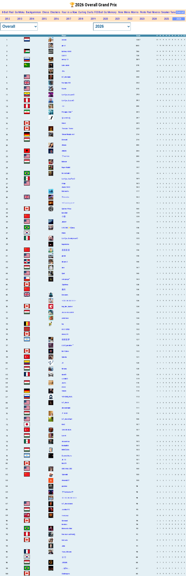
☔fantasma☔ (68, 492)
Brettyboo (65, 351)
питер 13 (65, 59)
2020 (105, 18)
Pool (149, 12)
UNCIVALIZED (67, 469)
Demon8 (65, 140)
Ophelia (64, 357)
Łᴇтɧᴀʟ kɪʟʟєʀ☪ (68, 95)
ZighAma (65, 285)
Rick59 (64, 463)
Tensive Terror (67, 128)
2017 (68, 18)
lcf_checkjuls (66, 77)
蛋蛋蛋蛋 (66, 250)
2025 (166, 18)
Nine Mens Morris (128, 12)
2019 (93, 18)
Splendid (65, 474)
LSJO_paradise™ (67, 345)
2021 (117, 18)
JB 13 (64, 460)
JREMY (64, 222)
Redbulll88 (65, 445)
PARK (64, 233)
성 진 (64, 557)
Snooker (165, 12)
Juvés (64, 383)
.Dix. (63, 71)
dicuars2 (65, 262)
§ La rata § (66, 118)
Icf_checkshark (67, 504)
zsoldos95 (66, 509)
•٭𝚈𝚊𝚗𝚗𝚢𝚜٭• (68, 203)
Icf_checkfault (67, 419)
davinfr (64, 374)
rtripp (63, 183)
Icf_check (65, 402)
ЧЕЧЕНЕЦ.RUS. (67, 397)
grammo (64, 486)
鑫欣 (64, 289)
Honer (64, 123)
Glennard (65, 521)
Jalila (63, 546)
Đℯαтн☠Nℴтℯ (67, 456)
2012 (7, 18)
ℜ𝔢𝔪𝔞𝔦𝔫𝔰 (65, 197)
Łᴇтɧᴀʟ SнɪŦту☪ (68, 179)
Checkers (55, 12)
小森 (64, 216)
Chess (45, 12)
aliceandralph (66, 408)
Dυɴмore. (65, 295)
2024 (154, 18)
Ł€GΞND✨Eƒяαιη (68, 228)
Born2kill (64, 213)
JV (62, 363)
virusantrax (66, 441)
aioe (63, 267)
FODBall (98, 12)
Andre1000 (66, 187)
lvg (63, 324)
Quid (63, 273)
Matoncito (65, 191)
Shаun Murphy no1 (68, 134)
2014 (31, 18)
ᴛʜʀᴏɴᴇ (65, 515)
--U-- (63, 106)
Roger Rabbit (66, 167)
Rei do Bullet (66, 173)
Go (105, 12)
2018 (80, 18)
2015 (44, 18)
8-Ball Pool (8, 12)
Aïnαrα (64, 145)
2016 (56, 18)
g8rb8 (64, 256)
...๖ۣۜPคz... (66, 568)
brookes (64, 524)
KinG (63, 424)
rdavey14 (65, 334)
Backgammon (33, 12)
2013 (19, 18)
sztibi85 (65, 379)
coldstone (65, 318)
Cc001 (64, 55)
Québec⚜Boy (66, 209)
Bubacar (64, 161)
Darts (90, 12)
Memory (112, 12)
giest (64, 45)
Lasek (64, 435)
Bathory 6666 (66, 51)
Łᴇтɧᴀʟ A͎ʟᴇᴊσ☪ (68, 100)
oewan (64, 40)
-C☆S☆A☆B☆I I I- (69, 498)
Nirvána (64, 369)
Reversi (156, 12)
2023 (142, 18)
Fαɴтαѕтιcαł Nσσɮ (68, 534)
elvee (64, 387)
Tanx (173, 12)
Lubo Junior (65, 65)
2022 (129, 18)
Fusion (64, 89)
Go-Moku (19, 12)
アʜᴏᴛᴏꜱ (65, 156)
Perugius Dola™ (67, 112)
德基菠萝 (66, 339)
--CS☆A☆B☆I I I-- (69, 301)
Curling (82, 12)
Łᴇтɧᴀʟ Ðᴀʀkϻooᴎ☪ (70, 238)
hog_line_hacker (67, 306)
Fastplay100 (66, 83)
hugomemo (65, 244)
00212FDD (66, 329)
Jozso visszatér (68, 312)
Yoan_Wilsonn (66, 552)
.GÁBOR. (65, 562)
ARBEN (64, 151)
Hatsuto (65, 540)
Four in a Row (69, 12)
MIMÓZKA (65, 450)
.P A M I (65, 413)
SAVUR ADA (66, 430)
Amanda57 (66, 480)
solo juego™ (66, 279)
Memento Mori (67, 528)
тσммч (64, 391)
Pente (143, 12)
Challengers (66, 574)
